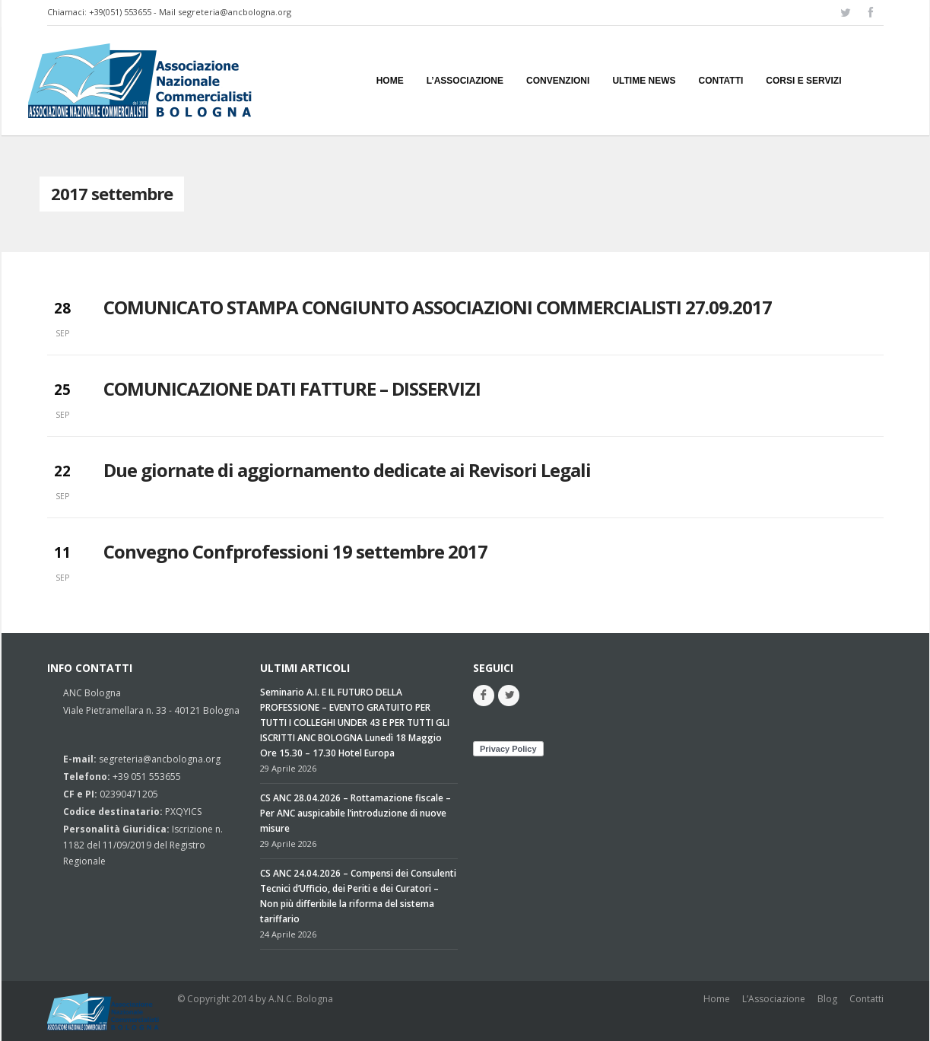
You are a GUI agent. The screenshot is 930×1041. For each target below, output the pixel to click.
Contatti (866, 998)
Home (716, 998)
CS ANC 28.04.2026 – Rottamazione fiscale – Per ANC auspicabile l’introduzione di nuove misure (355, 813)
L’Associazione (773, 998)
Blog (827, 998)
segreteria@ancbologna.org (234, 12)
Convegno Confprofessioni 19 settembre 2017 (295, 551)
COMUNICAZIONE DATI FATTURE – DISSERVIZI (292, 388)
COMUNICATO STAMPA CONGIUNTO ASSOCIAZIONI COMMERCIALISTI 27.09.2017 (437, 307)
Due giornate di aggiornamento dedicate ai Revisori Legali (347, 469)
